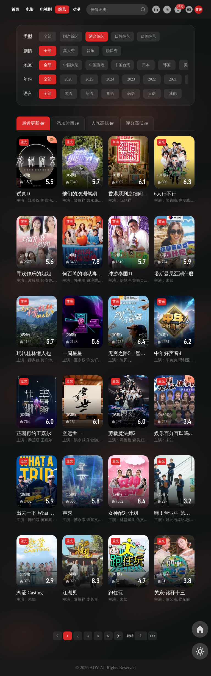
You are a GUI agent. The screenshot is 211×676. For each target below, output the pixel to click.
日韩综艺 (122, 36)
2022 (152, 79)
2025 (89, 79)
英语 (89, 94)
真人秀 (69, 51)
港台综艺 (96, 36)
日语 (152, 94)
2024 (110, 79)
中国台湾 (122, 65)
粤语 (110, 94)
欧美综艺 (148, 36)
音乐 (90, 51)
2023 (131, 79)
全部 (47, 36)
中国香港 (96, 65)
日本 (146, 65)
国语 (68, 94)
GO (152, 636)
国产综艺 (71, 36)
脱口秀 (112, 51)
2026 (68, 79)
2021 (173, 79)
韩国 (167, 65)
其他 (173, 94)
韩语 (131, 94)
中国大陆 (71, 65)
